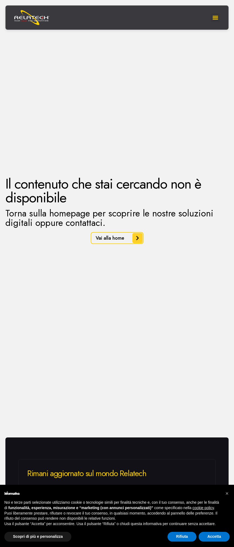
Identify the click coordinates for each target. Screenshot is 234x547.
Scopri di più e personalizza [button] (38, 536)
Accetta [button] (214, 536)
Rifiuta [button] (182, 536)
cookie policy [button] (203, 508)
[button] (227, 493)
